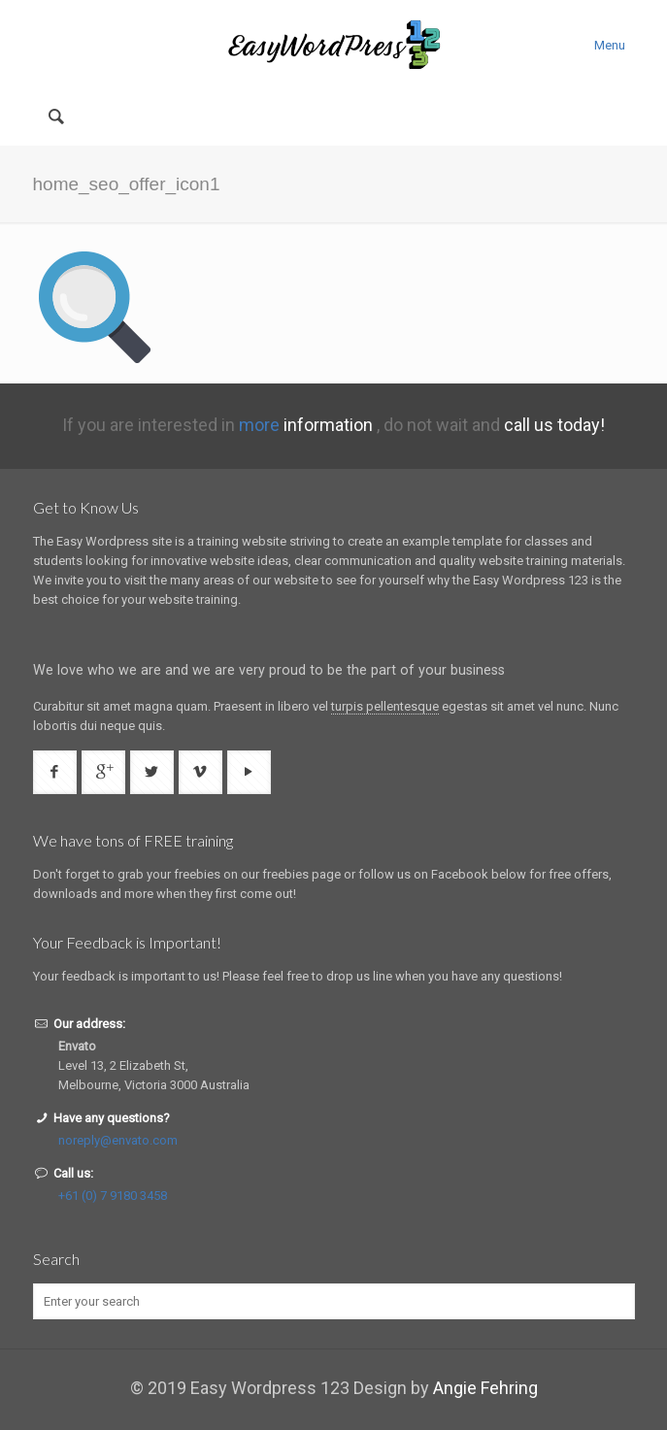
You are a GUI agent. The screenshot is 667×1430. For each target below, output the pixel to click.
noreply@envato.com (118, 1140)
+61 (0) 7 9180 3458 (112, 1195)
